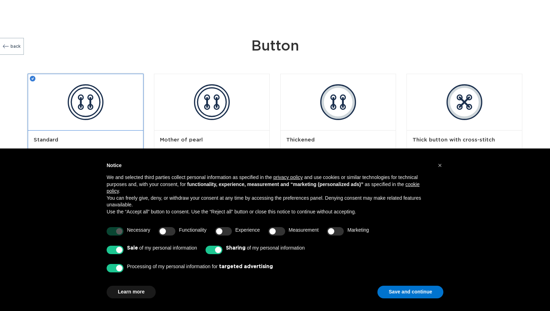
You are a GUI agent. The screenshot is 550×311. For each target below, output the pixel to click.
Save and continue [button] (410, 292)
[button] (439, 165)
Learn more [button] (131, 292)
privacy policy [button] (288, 177)
